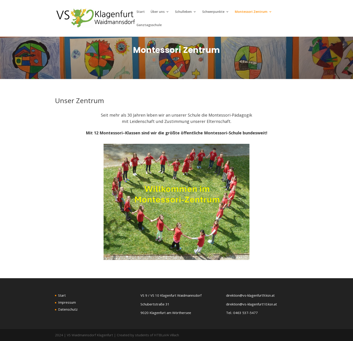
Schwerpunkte (213, 12)
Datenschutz (68, 309)
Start (140, 12)
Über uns (158, 12)
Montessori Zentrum (251, 12)
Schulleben (183, 12)
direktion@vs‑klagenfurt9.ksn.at (250, 295)
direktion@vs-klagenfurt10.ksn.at (251, 304)
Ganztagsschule (149, 25)
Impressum (67, 302)
